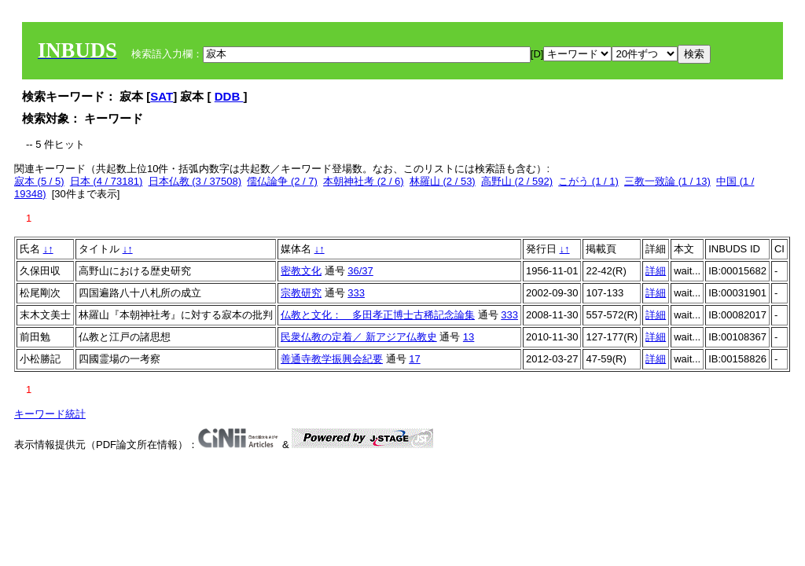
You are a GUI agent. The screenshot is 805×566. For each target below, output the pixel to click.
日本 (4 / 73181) (106, 181)
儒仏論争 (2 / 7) (282, 181)
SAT (161, 96)
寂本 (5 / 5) (39, 181)
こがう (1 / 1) (588, 181)
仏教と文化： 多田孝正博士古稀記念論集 (378, 315)
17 (414, 359)
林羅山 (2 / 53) (443, 181)
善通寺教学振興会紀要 (332, 359)
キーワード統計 (50, 414)
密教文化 (301, 271)
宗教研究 (301, 293)
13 (468, 337)
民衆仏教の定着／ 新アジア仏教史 (359, 337)
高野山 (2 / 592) (517, 181)
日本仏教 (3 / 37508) (195, 181)
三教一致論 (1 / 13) (667, 181)
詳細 (655, 271)
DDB (229, 96)
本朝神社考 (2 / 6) (363, 181)
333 (356, 293)
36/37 (360, 271)
